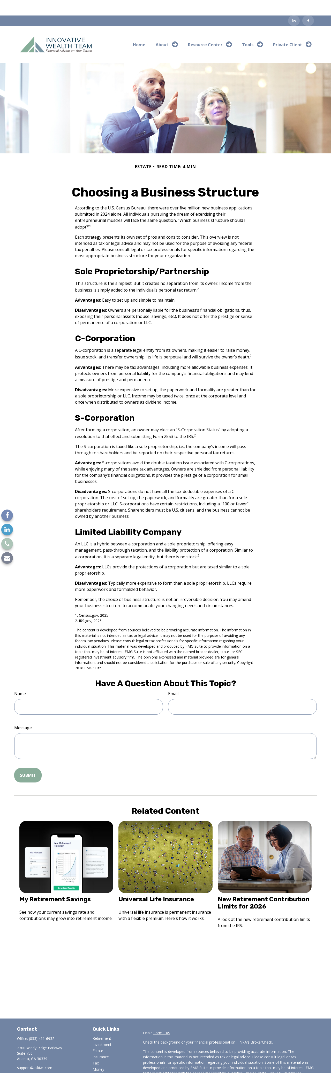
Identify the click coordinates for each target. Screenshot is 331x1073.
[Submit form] (28, 760)
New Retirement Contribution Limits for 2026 (264, 887)
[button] (139, 29)
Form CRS (161, 1017)
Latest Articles (104, 1066)
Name (20, 678)
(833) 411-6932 (41, 1023)
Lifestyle (100, 1060)
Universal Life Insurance (156, 883)
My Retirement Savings (55, 883)
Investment (102, 1029)
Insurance (101, 1041)
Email (173, 678)
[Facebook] (308, 5)
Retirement (102, 1022)
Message (23, 712)
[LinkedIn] (294, 5)
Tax (96, 1047)
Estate (98, 1035)
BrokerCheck (261, 1026)
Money (98, 1053)
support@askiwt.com (34, 1052)
